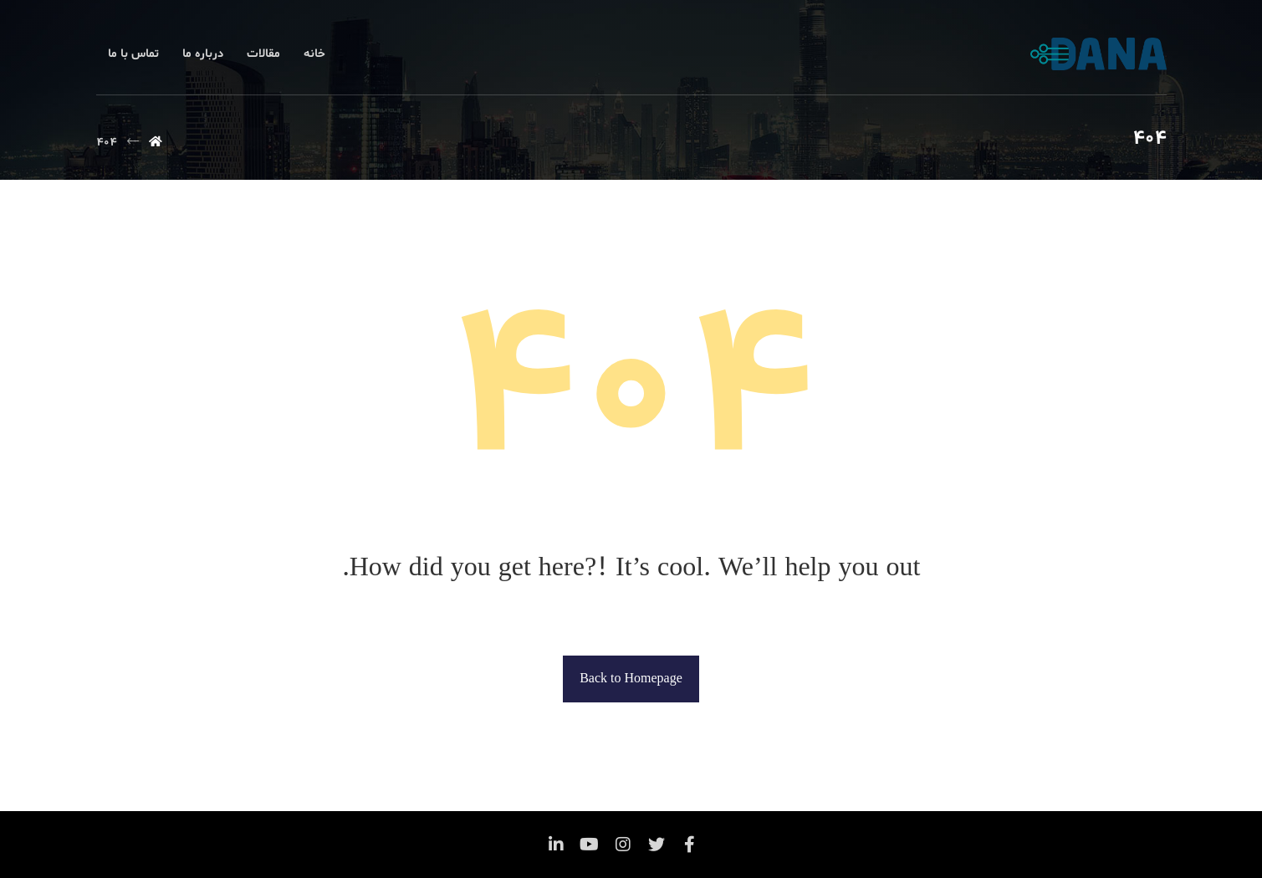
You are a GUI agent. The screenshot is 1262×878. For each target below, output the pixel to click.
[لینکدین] (556, 844)
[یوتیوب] (589, 844)
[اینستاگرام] (623, 844)
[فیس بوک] (690, 844)
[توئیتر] (656, 844)
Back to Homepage (631, 679)
